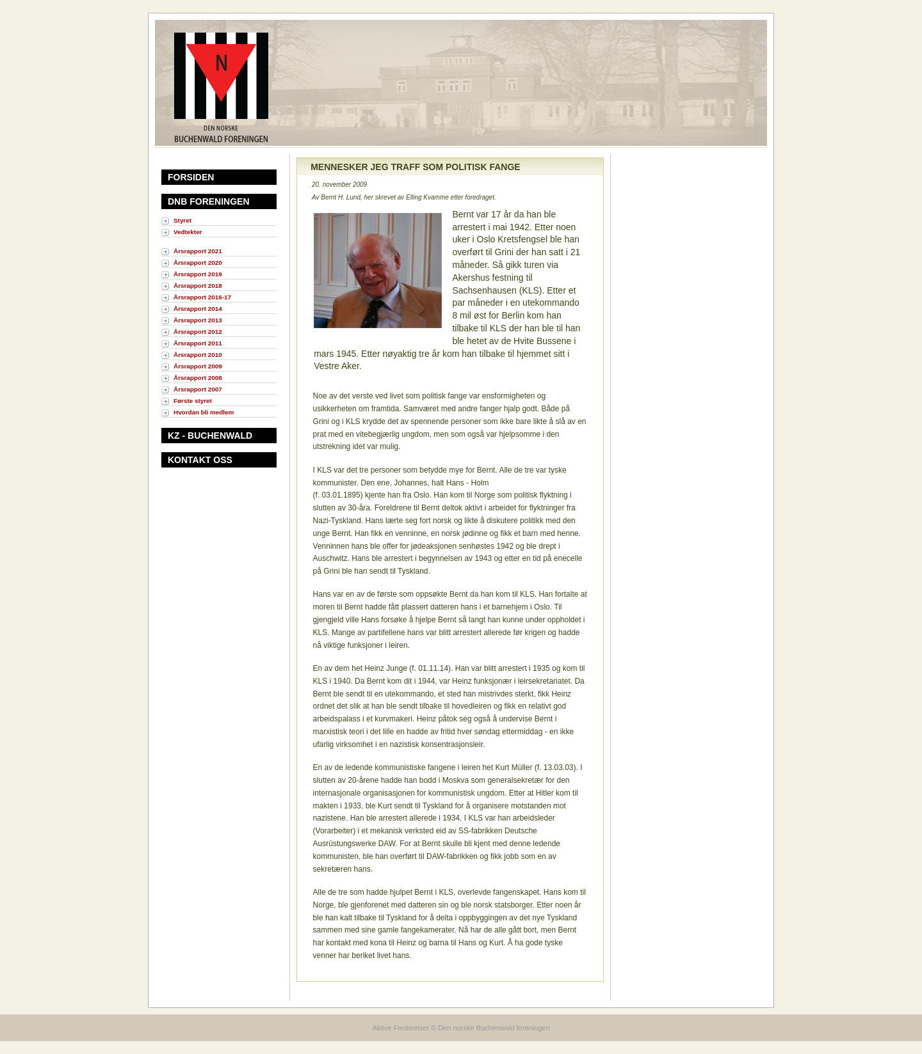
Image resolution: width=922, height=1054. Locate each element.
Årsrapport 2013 (198, 320)
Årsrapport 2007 (198, 389)
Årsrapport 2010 (198, 354)
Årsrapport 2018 (198, 285)
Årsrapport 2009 (198, 366)
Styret (182, 220)
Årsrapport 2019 (198, 274)
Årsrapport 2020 (198, 262)
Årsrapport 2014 (198, 308)
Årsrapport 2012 (198, 331)
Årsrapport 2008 (198, 377)
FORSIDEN (191, 177)
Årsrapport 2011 (198, 343)
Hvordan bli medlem (204, 412)
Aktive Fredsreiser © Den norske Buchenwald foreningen (460, 1028)
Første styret (193, 400)
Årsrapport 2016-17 (202, 297)
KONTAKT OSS (200, 460)
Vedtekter (188, 231)
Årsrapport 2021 (198, 251)
